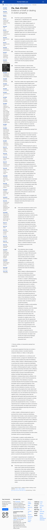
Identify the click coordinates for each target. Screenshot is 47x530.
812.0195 (6, 262)
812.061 (5, 125)
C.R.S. (41, 503)
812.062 (6, 133)
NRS (41, 507)
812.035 (6, 89)
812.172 (5, 227)
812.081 (5, 142)
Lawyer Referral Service (18, 509)
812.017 (5, 55)
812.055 (6, 113)
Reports (30, 514)
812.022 (6, 67)
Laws (41, 509)
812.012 (5, 12)
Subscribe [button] (5, 509)
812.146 (6, 185)
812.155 (6, 205)
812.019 (6, 61)
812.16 (6, 44)
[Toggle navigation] (43, 2)
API (28, 509)
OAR (41, 511)
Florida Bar (17, 501)
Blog (29, 505)
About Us (30, 507)
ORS (43, 511)
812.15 (6, 32)
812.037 (6, 94)
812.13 (5, 16)
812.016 (6, 49)
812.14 (6, 21)
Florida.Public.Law (22, 2)
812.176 (5, 246)
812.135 (6, 158)
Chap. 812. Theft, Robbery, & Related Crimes (22, 4)
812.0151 (6, 198)
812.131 (5, 149)
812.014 (5, 27)
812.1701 (5, 268)
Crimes (10, 4)
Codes (41, 502)
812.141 (6, 164)
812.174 (5, 237)
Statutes (6, 4)
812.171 (5, 223)
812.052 (5, 99)
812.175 (5, 242)
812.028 (5, 80)
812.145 (6, 171)
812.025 (6, 74)
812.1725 (5, 272)
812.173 (5, 232)
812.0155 (6, 216)
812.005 (5, 8)
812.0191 (6, 253)
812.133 (5, 154)
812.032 (6, 85)
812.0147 (6, 192)
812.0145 (6, 178)
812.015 (6, 39)
